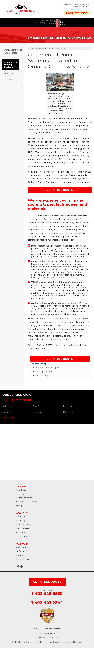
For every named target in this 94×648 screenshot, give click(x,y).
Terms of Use (66, 641)
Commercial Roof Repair (47, 367)
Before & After (23, 550)
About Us (20, 516)
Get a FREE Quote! (60, 189)
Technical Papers (24, 535)
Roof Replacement (25, 497)
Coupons (20, 531)
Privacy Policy (52, 641)
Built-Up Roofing (43, 371)
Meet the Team (23, 523)
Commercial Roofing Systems (10, 63)
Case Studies (22, 546)
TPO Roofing (41, 374)
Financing (20, 519)
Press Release (22, 527)
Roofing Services (24, 493)
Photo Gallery (22, 558)
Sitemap (78, 641)
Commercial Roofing (11, 50)
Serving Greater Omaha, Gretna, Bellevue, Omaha (73, 5)
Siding (19, 505)
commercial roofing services (49, 331)
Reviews (20, 554)
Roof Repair (21, 489)
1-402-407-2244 (47, 602)
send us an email (63, 344)
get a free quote (47, 581)
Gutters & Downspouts (26, 501)
